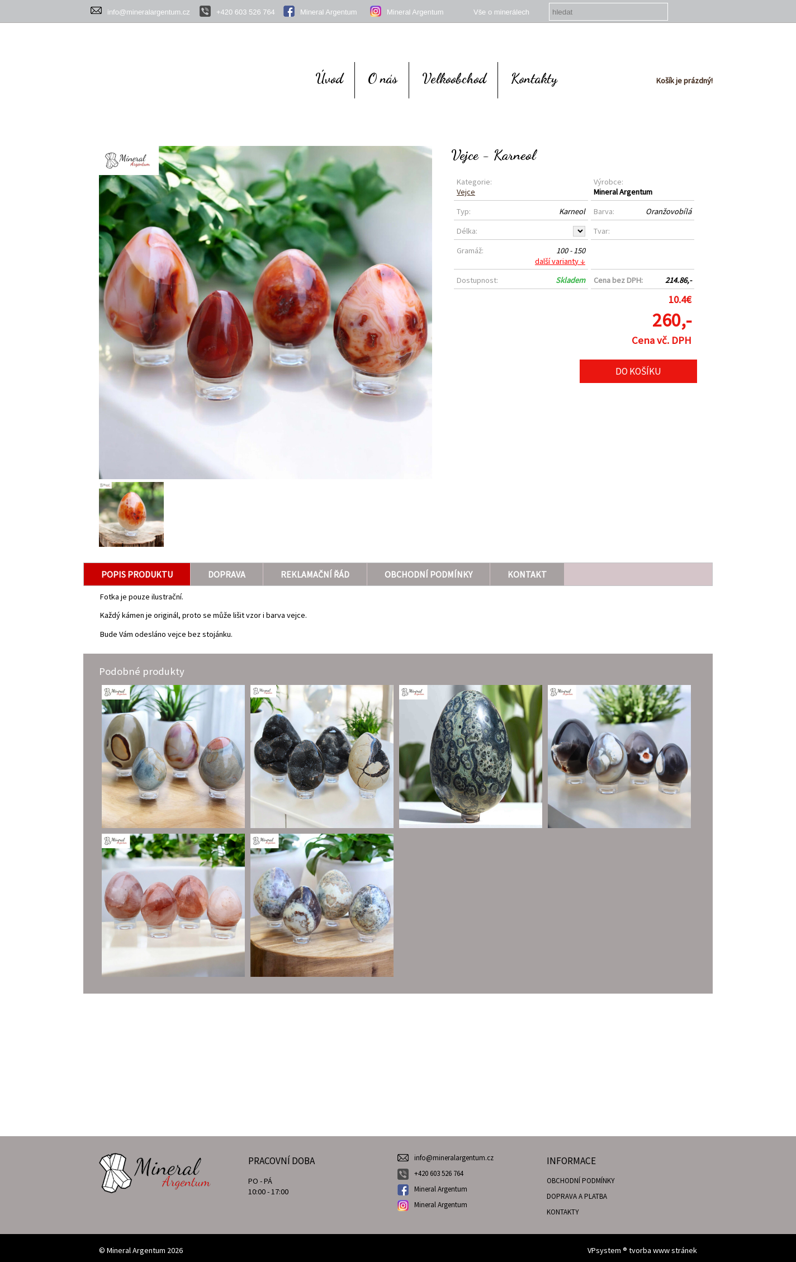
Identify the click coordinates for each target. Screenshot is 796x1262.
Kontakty (534, 78)
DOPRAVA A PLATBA (577, 1196)
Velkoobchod (454, 78)
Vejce (466, 192)
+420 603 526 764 (245, 12)
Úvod (329, 78)
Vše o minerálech (501, 12)
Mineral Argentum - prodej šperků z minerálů (155, 1158)
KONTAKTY (563, 1212)
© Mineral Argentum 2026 (141, 1250)
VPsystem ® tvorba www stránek (642, 1250)
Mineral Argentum (328, 12)
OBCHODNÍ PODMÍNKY (581, 1180)
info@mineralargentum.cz (148, 12)
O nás (382, 78)
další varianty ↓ (560, 261)
